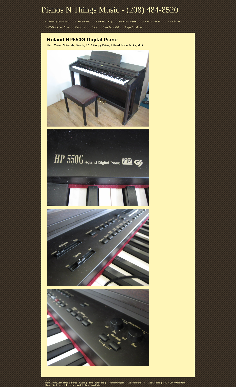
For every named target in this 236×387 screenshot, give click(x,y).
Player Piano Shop (104, 21)
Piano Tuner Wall (111, 27)
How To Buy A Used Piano (57, 27)
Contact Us (80, 27)
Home (94, 27)
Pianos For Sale (82, 21)
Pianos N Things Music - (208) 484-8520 (109, 9)
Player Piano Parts (133, 27)
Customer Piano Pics (152, 21)
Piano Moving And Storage (57, 21)
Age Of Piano (174, 21)
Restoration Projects (128, 21)
